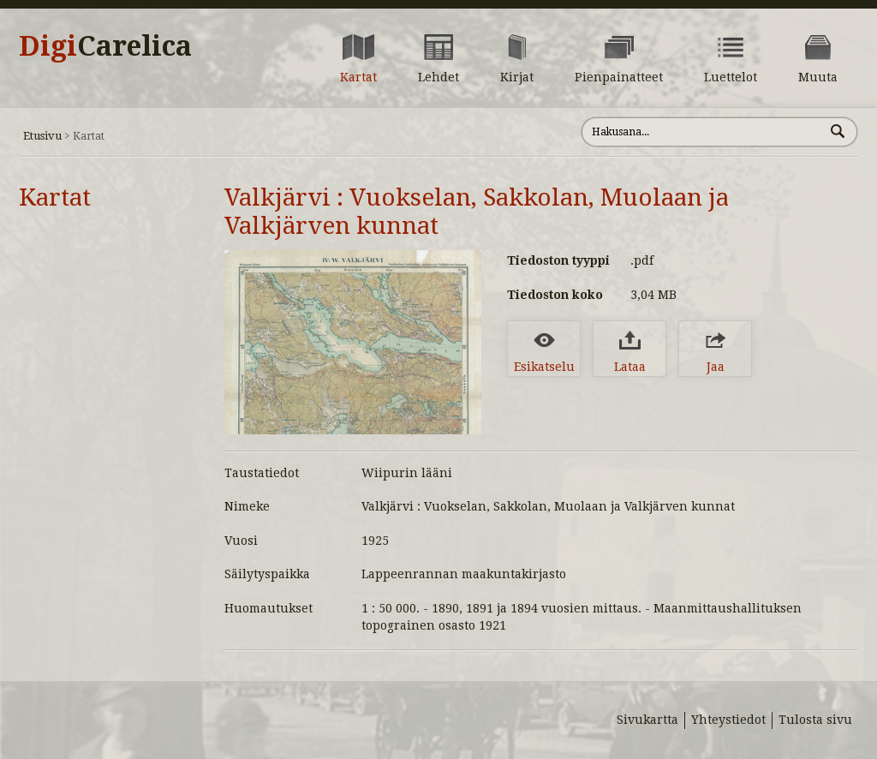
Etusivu (42, 135)
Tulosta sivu (815, 719)
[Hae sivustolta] (703, 132)
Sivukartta (647, 719)
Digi (105, 46)
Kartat (55, 197)
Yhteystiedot (728, 719)
